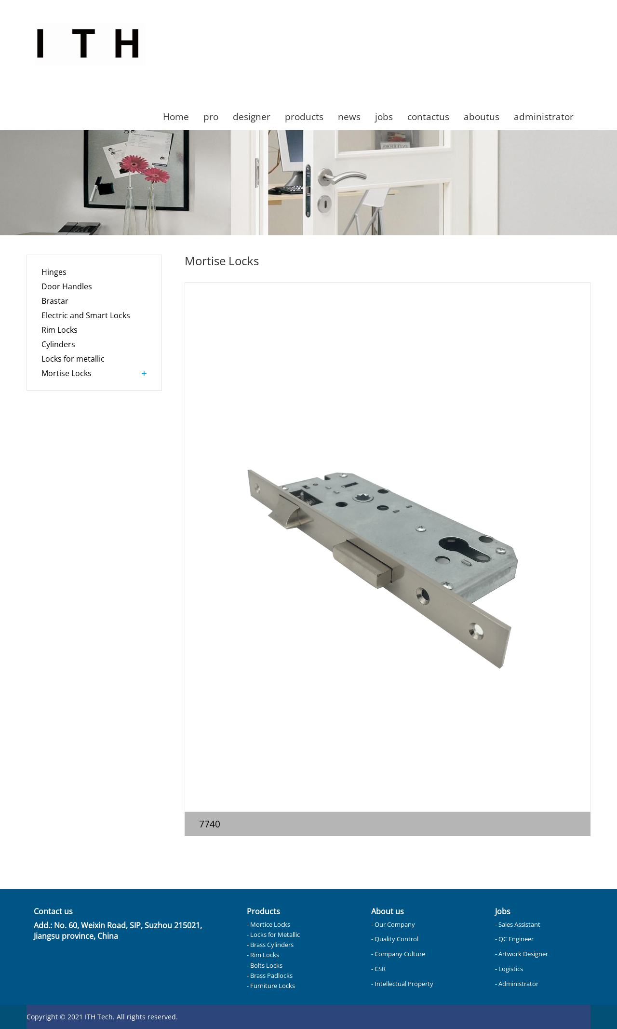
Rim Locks (59, 330)
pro (210, 116)
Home (176, 116)
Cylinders (58, 344)
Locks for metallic (73, 358)
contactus (428, 116)
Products (263, 911)
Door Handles (66, 286)
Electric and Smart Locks (85, 315)
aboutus (481, 116)
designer (251, 116)
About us (387, 911)
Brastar (54, 301)
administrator (544, 116)
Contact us (53, 911)
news (349, 116)
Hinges (54, 272)
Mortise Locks (66, 373)
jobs (384, 116)
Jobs (502, 911)
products (304, 116)
